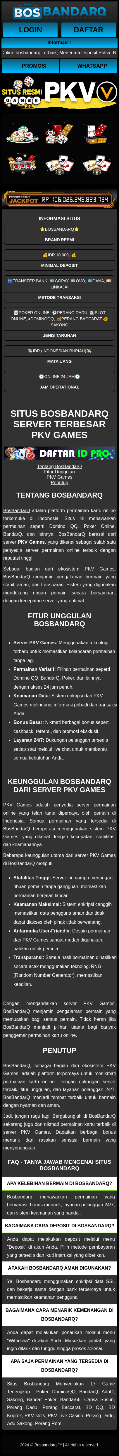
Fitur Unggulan (59, 471)
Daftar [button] (88, 30)
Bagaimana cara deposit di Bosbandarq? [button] (59, 1225)
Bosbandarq (46, 1445)
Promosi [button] (34, 66)
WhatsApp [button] (92, 66)
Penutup (59, 482)
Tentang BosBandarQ (59, 466)
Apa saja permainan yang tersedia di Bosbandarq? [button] (59, 1366)
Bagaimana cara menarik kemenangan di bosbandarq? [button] (59, 1315)
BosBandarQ (16, 510)
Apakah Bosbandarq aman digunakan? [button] (59, 1268)
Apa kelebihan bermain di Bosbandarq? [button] (59, 1183)
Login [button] (30, 30)
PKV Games (59, 477)
